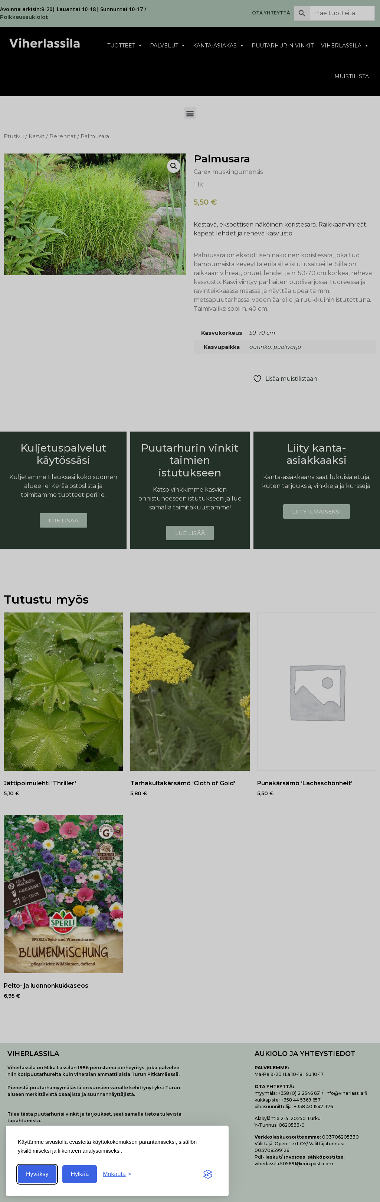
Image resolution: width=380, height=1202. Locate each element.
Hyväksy (37, 1174)
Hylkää (80, 1174)
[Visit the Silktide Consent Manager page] (208, 1174)
